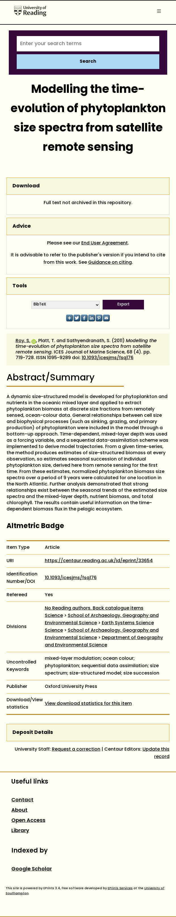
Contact (22, 800)
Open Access (28, 820)
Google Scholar (31, 869)
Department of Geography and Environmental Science (104, 641)
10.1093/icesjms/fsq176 (107, 358)
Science (54, 615)
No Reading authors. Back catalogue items (94, 608)
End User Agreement (104, 243)
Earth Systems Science (128, 623)
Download (26, 186)
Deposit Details (32, 732)
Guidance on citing (110, 262)
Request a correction (76, 749)
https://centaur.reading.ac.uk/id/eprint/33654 (99, 561)
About (19, 810)
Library (20, 830)
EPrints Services (120, 888)
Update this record (156, 753)
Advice (21, 226)
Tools (19, 286)
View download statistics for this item (88, 703)
